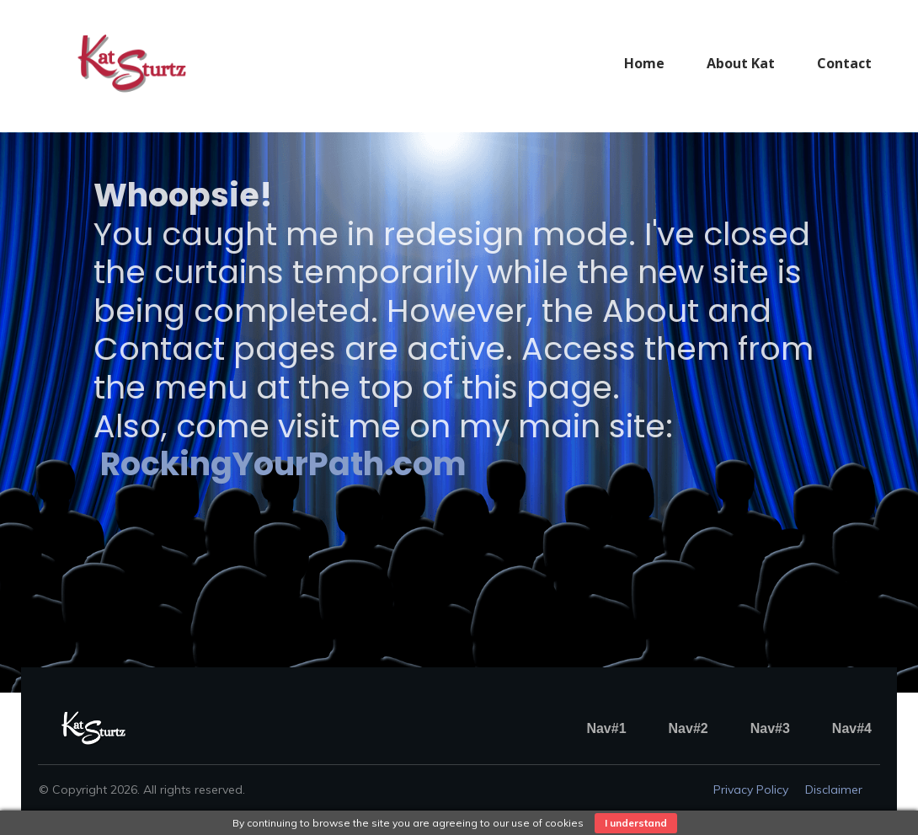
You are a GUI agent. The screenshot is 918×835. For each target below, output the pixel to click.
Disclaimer (833, 789)
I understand (636, 822)
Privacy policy (750, 789)
